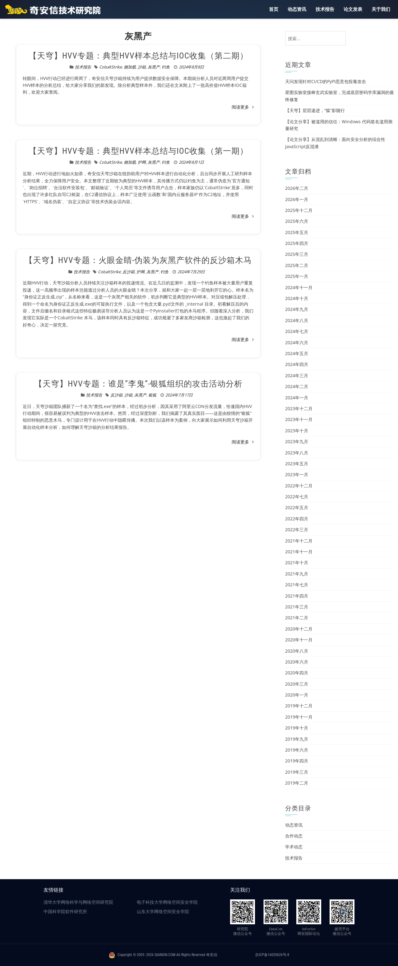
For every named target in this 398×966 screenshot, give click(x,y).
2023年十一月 (298, 419)
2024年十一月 (298, 287)
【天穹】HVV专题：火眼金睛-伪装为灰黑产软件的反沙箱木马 (138, 260)
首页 (273, 9)
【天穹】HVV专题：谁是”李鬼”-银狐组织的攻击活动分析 (138, 383)
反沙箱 (129, 271)
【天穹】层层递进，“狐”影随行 (315, 110)
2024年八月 (296, 320)
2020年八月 (296, 651)
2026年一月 (296, 199)
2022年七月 (296, 496)
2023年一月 (296, 474)
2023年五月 (296, 464)
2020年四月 (296, 673)
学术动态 (294, 847)
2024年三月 (296, 375)
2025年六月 (296, 221)
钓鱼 (166, 67)
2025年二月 (296, 265)
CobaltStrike (110, 67)
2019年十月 (296, 728)
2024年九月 (296, 309)
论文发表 (353, 9)
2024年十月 (296, 298)
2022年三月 (296, 529)
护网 (142, 162)
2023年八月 (296, 453)
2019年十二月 (298, 706)
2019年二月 (296, 783)
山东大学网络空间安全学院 (163, 911)
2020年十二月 (298, 629)
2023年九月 (296, 441)
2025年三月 (296, 254)
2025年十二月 (298, 210)
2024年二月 (296, 386)
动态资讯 (297, 9)
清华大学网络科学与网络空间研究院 (78, 902)
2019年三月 (296, 772)
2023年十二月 (298, 408)
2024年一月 (296, 398)
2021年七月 (296, 585)
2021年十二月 (298, 541)
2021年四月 (296, 596)
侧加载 (130, 67)
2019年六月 (296, 750)
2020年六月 (296, 662)
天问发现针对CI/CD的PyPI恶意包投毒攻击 (325, 81)
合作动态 (294, 836)
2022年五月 (296, 507)
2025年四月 (296, 243)
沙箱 (142, 67)
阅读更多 (243, 107)
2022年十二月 (298, 486)
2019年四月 (296, 761)
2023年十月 (296, 431)
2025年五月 (296, 232)
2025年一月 (296, 276)
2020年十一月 (298, 640)
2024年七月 (296, 331)
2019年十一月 (298, 717)
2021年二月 (296, 618)
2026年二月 (296, 188)
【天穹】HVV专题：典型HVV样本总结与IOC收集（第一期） (138, 151)
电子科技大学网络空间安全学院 (167, 902)
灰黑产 (154, 67)
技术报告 (325, 9)
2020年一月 (296, 695)
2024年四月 (296, 364)
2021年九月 (296, 574)
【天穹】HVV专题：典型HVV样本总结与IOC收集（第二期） (138, 55)
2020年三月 (296, 684)
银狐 (152, 395)
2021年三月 (296, 607)
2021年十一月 (298, 552)
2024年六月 (296, 342)
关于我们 (381, 9)
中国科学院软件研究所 (65, 911)
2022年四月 (296, 519)
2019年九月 (296, 739)
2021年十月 (296, 562)
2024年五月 (296, 353)
